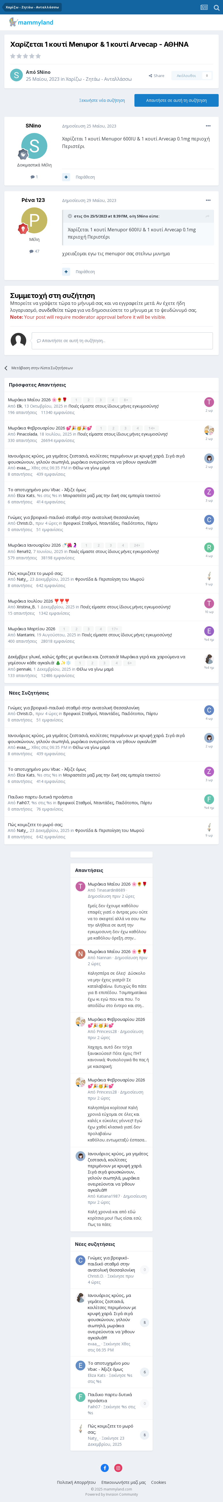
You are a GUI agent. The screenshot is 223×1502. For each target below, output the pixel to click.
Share (156, 75)
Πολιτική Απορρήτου (76, 1481)
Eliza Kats (26, 495)
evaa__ (23, 467)
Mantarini (25, 634)
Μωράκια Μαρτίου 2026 (32, 628)
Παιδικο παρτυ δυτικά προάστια (40, 796)
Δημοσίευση (111, 895)
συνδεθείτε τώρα (57, 310)
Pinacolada (27, 433)
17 (115, 628)
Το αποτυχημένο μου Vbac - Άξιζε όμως (47, 489)
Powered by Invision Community (111, 1493)
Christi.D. (25, 523)
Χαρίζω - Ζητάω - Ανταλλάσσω (99, 79)
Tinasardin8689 (111, 889)
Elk (19, 405)
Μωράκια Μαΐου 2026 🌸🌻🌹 (38, 399)
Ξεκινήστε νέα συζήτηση (102, 100)
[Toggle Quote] (70, 216)
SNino (43, 72)
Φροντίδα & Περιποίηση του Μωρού (109, 578)
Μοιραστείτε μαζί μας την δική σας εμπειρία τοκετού (111, 495)
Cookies (158, 1481)
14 (152, 427)
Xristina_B (26, 606)
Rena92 (24, 551)
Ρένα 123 (33, 200)
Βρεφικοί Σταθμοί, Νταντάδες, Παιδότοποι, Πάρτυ (110, 523)
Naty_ (22, 578)
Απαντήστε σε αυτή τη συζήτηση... (71, 340)
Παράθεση (85, 177)
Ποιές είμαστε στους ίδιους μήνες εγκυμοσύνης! (113, 405)
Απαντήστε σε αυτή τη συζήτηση (176, 100)
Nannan (104, 957)
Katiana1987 (108, 1195)
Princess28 (107, 1030)
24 (137, 545)
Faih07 (23, 802)
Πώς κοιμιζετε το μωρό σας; (35, 572)
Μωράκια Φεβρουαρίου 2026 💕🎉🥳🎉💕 (50, 427)
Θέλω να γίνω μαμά (91, 467)
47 (34, 251)
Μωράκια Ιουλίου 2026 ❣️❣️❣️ (39, 600)
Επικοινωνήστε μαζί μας (123, 1481)
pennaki (24, 668)
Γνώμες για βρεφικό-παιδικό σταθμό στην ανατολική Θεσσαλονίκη (73, 517)
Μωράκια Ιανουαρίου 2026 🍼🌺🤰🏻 (43, 544)
